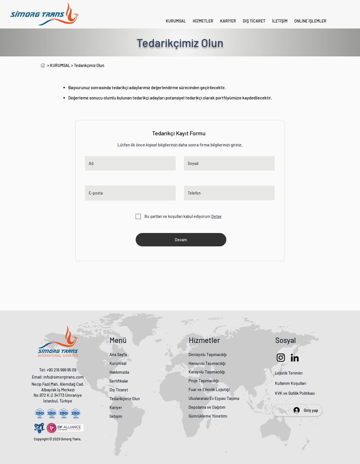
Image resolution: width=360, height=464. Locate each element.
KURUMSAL (60, 65)
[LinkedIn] (294, 357)
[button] (310, 21)
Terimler (295, 373)
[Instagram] (280, 357)
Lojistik (281, 373)
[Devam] (181, 239)
